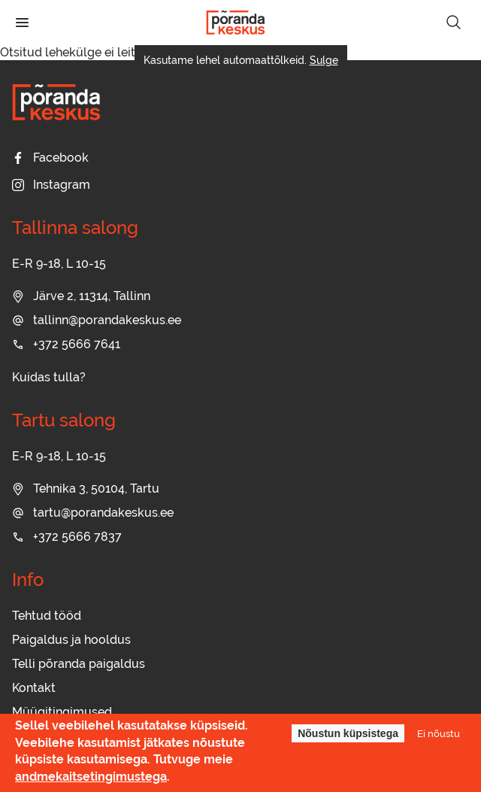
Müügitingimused (62, 712)
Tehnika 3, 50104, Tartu (85, 488)
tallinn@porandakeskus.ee (96, 320)
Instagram (51, 185)
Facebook (50, 157)
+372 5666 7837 (67, 537)
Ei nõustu (438, 733)
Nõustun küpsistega (348, 734)
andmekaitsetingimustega (91, 776)
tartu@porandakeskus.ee (93, 512)
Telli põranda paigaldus (78, 664)
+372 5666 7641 (66, 344)
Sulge (324, 60)
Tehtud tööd (46, 615)
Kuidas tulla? (49, 377)
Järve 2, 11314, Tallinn (81, 296)
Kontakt (34, 688)
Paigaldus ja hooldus (71, 640)
